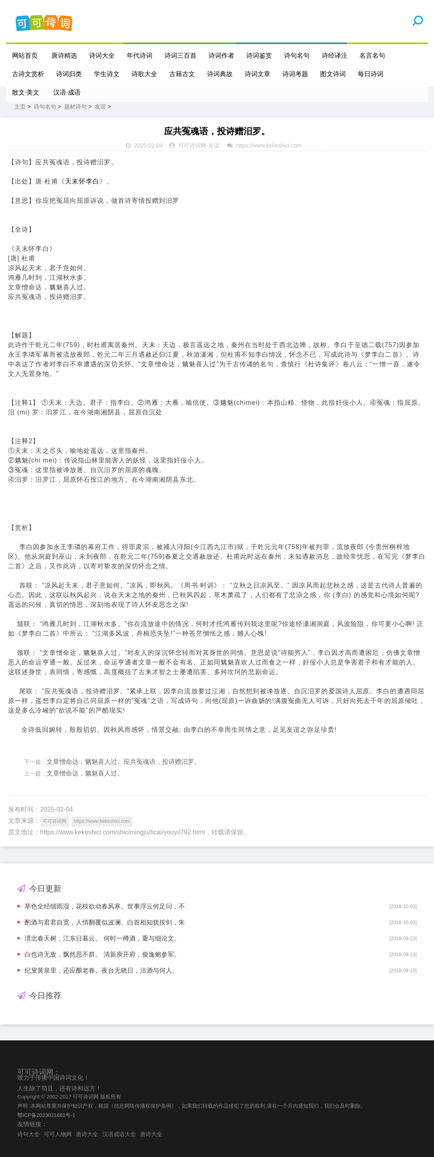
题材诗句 (75, 106)
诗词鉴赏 (259, 55)
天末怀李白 (82, 181)
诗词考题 (295, 74)
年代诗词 (139, 55)
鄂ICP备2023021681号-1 (46, 1115)
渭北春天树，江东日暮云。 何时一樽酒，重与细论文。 (102, 938)
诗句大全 (28, 1134)
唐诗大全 (87, 1134)
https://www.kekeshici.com (268, 145)
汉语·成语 (67, 92)
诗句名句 (297, 55)
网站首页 (25, 55)
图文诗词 (333, 74)
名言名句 (372, 55)
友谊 (100, 106)
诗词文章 (257, 74)
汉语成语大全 (119, 1134)
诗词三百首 (180, 55)
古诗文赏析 (28, 74)
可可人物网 (58, 1134)
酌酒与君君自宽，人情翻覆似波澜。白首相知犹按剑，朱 (104, 922)
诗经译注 (334, 55)
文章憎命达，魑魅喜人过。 (85, 773)
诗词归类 (69, 74)
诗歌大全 (144, 74)
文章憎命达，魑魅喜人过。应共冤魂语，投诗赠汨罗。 (124, 761)
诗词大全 (102, 55)
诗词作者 (221, 55)
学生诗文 (107, 74)
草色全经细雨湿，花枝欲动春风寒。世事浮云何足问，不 (104, 906)
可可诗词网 (192, 145)
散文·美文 (25, 92)
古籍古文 (182, 74)
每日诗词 (370, 74)
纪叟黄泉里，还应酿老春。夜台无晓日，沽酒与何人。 (101, 970)
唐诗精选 (64, 55)
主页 (20, 106)
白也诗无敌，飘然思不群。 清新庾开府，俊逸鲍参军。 (102, 954)
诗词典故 (220, 74)
